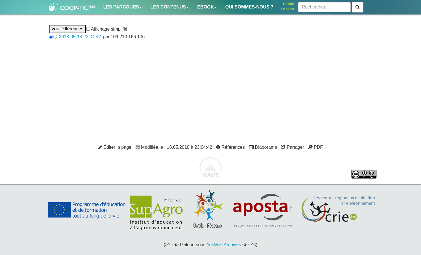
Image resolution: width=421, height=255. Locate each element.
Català (288, 4)
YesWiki (214, 244)
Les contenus (169, 7)
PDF (315, 147)
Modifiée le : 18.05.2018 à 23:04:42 (174, 147)
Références (230, 147)
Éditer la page (114, 147)
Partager (292, 147)
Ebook (207, 7)
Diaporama (263, 147)
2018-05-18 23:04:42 (80, 36)
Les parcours (122, 7)
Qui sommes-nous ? (249, 7)
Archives (232, 244)
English (287, 9)
